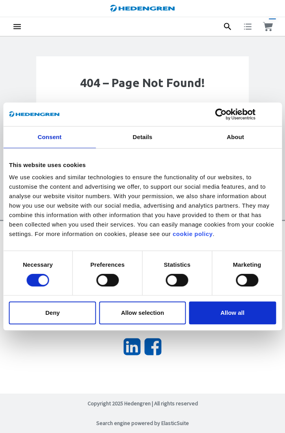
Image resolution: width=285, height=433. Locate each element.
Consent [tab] (49, 137)
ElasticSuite (175, 423)
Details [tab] (143, 137)
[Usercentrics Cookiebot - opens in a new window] (226, 114)
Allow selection (142, 312)
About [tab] (235, 137)
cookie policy (193, 233)
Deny (52, 312)
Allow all (232, 312)
